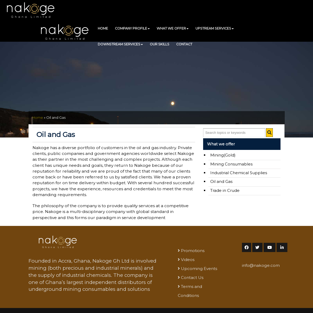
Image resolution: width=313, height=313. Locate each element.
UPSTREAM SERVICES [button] (214, 28)
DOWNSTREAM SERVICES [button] (120, 44)
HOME (103, 28)
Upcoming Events (199, 268)
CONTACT (184, 44)
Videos (187, 259)
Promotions (192, 250)
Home (37, 118)
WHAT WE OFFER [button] (173, 28)
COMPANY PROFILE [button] (132, 28)
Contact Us (192, 277)
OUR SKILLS (159, 44)
